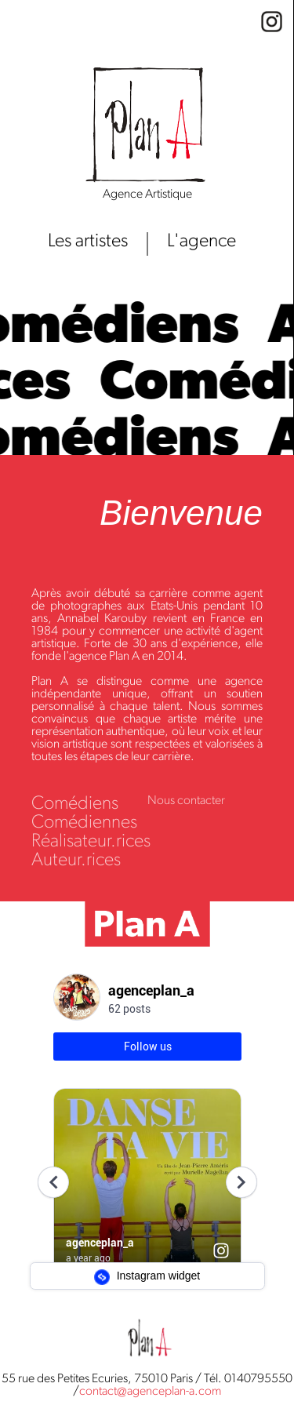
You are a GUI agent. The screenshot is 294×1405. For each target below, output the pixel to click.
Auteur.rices (76, 860)
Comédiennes (84, 823)
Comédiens (74, 804)
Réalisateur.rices (91, 841)
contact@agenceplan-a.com (150, 1391)
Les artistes (88, 241)
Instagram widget (147, 1277)
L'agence (201, 241)
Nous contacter (186, 801)
